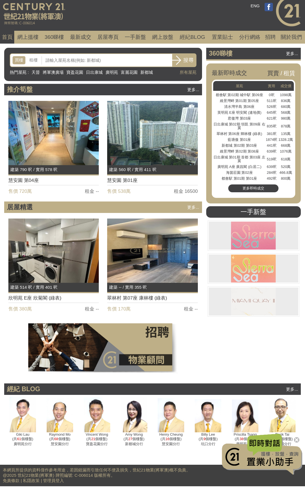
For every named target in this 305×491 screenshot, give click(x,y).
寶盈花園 (74, 72)
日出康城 (94, 72)
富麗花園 (129, 72)
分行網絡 (249, 37)
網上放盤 (162, 37)
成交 (80, 37)
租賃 (289, 73)
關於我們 (291, 37)
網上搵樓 (28, 37)
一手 (135, 37)
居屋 (108, 37)
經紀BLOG (192, 37)
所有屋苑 (188, 72)
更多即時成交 (253, 188)
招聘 (270, 37)
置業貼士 (222, 37)
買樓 (19, 60)
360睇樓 (54, 37)
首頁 (7, 37)
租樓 (33, 60)
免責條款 (11, 480)
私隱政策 (31, 480)
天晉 (36, 72)
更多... (193, 89)
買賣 (273, 73)
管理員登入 (53, 480)
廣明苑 (111, 72)
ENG (255, 5)
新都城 (146, 72)
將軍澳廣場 (53, 72)
